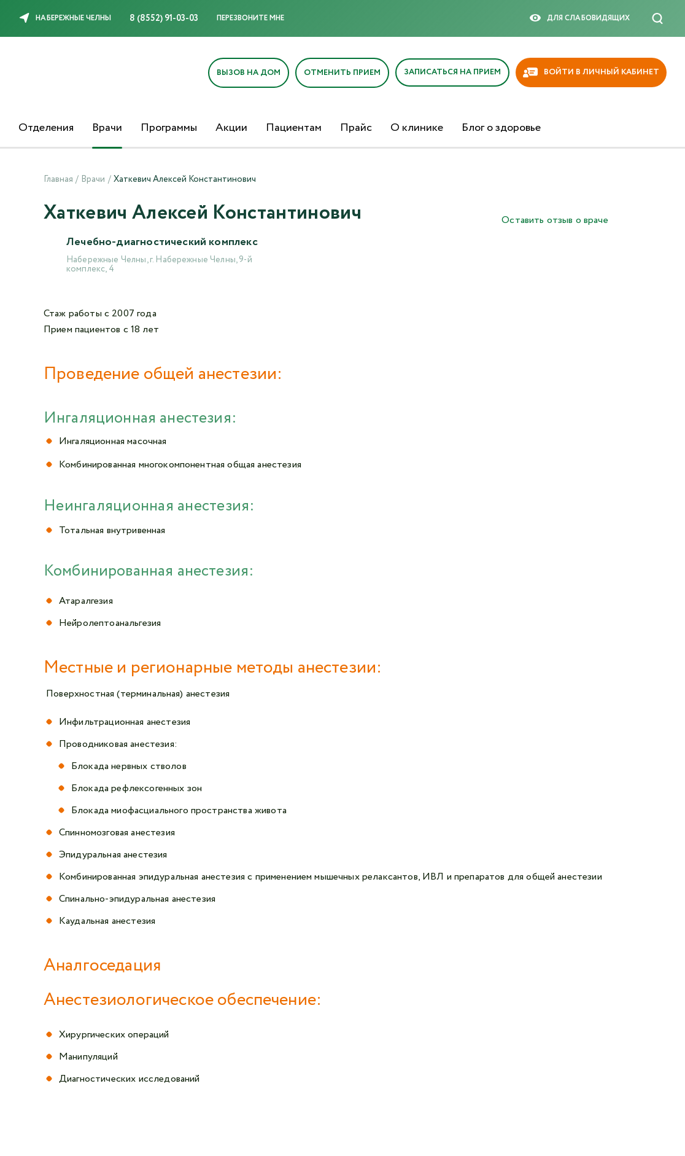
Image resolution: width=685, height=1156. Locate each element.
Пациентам (294, 128)
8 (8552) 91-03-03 (164, 18)
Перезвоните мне (250, 18)
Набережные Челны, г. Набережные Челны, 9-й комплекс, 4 (159, 265)
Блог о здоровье (501, 128)
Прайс (356, 128)
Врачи (107, 128)
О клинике (416, 128)
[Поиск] (657, 18)
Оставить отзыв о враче (554, 220)
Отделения (46, 128)
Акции (231, 128)
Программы (169, 128)
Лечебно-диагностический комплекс (162, 242)
